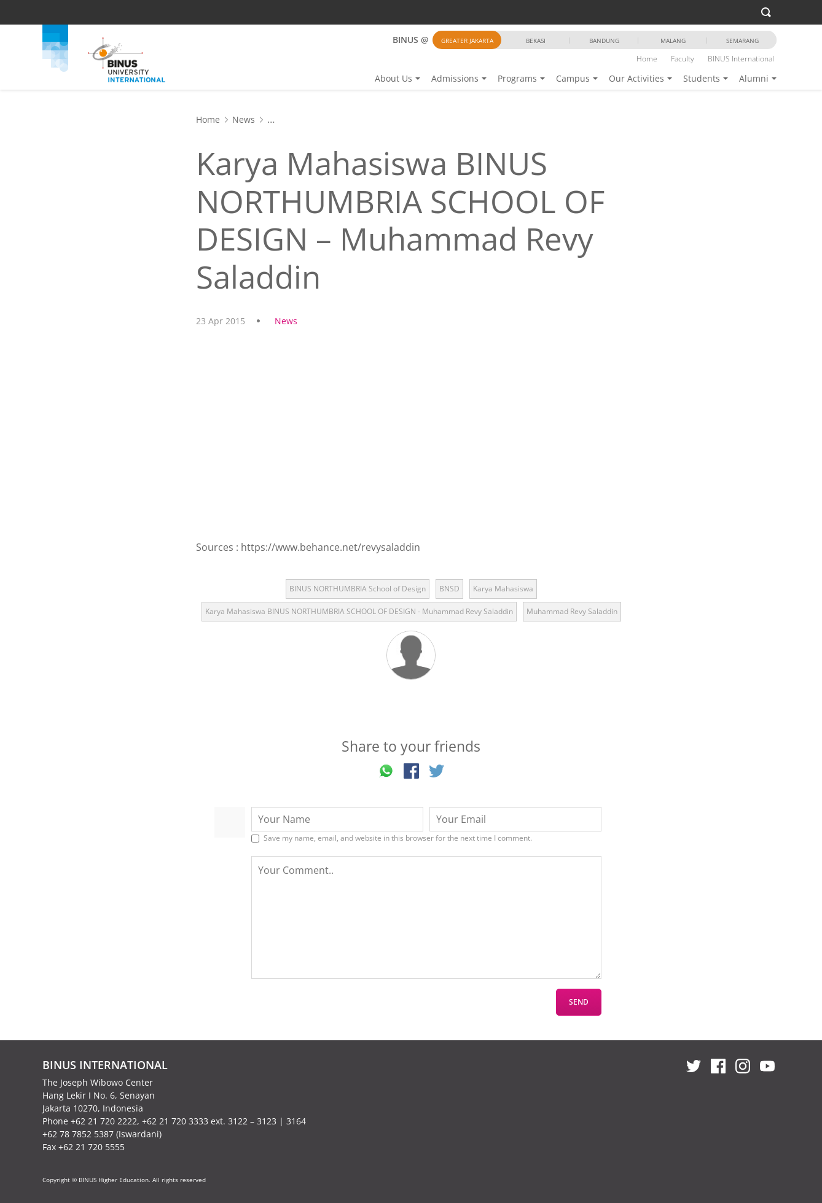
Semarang (742, 40)
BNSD (449, 588)
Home (646, 58)
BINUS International (741, 58)
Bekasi (536, 40)
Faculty (682, 58)
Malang (673, 40)
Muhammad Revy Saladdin (571, 611)
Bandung (604, 40)
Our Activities (636, 78)
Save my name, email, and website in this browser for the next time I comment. (398, 838)
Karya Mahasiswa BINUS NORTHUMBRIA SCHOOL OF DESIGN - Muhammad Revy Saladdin (359, 611)
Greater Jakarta (467, 40)
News (243, 119)
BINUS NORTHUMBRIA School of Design (357, 588)
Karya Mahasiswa (503, 588)
